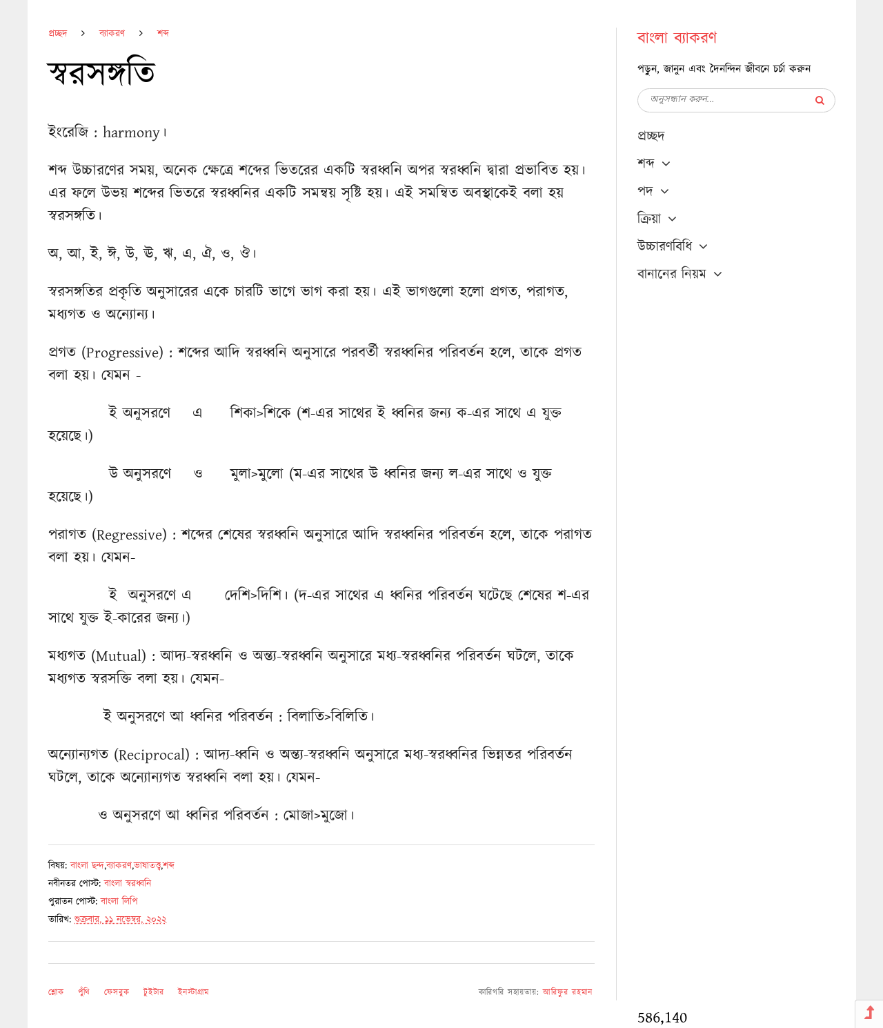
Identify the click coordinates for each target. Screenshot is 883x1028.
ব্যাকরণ (112, 34)
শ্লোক (56, 992)
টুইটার (153, 992)
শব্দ (163, 34)
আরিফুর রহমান (568, 992)
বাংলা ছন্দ (87, 866)
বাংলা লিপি (119, 902)
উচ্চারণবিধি (664, 247)
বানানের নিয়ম (671, 274)
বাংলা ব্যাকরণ (677, 38)
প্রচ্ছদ (57, 34)
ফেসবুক (117, 992)
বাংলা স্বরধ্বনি (127, 884)
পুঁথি (84, 992)
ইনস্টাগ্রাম (193, 992)
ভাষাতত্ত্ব (147, 866)
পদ (645, 191)
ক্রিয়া (649, 219)
